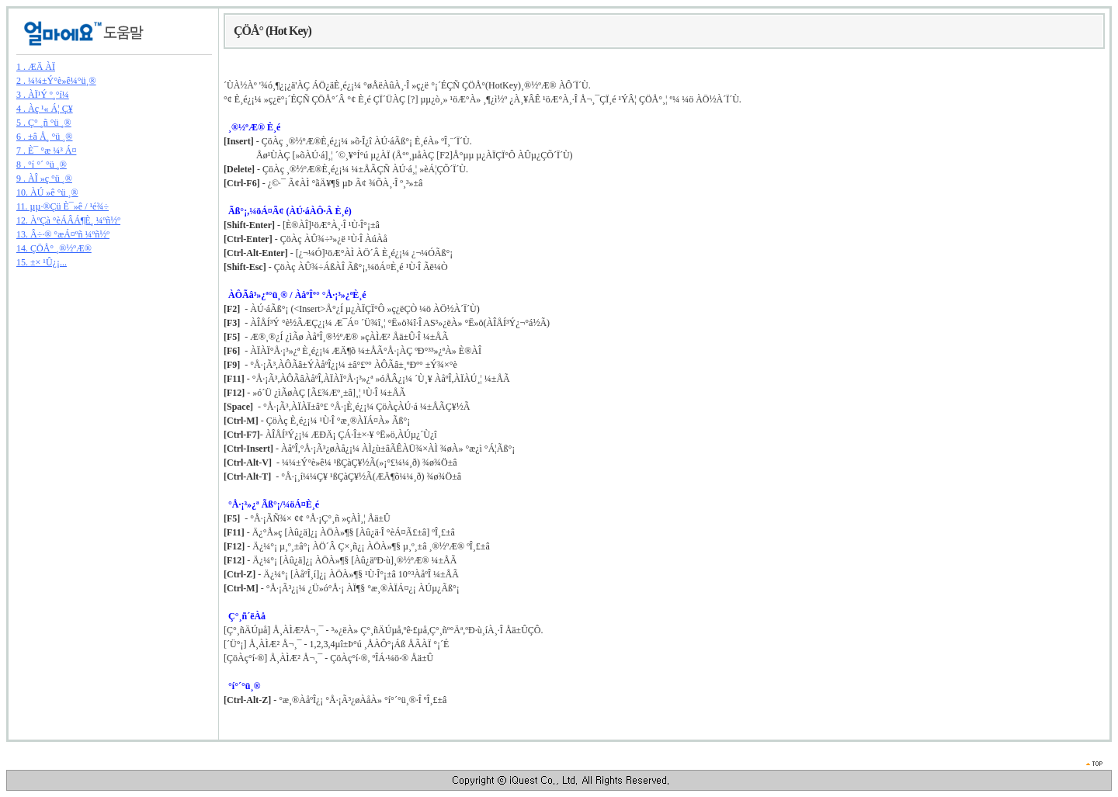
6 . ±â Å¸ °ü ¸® (44, 136)
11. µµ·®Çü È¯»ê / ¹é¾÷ (62, 206)
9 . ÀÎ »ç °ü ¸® (44, 178)
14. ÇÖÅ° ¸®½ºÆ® (54, 248)
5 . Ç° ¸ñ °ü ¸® (43, 122)
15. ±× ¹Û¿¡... (41, 262)
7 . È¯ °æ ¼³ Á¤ (46, 150)
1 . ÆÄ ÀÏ (35, 66)
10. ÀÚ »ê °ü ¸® (47, 192)
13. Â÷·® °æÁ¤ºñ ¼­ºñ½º (62, 234)
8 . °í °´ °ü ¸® (41, 164)
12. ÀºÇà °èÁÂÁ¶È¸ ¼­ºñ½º (68, 220)
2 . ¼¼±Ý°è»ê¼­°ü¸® (56, 80)
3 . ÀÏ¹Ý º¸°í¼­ (42, 94)
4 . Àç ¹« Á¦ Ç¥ (44, 108)
